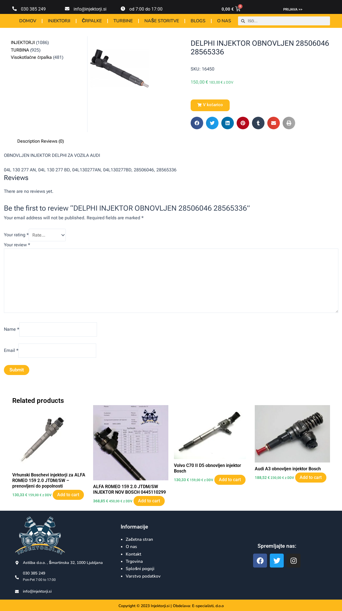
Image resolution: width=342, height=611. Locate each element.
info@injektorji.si (90, 9)
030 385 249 (33, 9)
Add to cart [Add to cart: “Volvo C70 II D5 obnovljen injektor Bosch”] (231, 482)
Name (11, 331)
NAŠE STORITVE (161, 21)
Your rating (16, 235)
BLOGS (198, 21)
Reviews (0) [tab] (52, 141)
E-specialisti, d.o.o (208, 605)
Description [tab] (28, 141)
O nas (131, 547)
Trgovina (135, 561)
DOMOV (27, 21)
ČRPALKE (92, 21)
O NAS (224, 21)
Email (11, 353)
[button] (210, 105)
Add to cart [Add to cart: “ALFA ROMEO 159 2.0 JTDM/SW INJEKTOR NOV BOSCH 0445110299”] (150, 504)
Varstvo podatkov (143, 576)
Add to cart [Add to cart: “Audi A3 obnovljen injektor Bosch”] (312, 480)
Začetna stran (140, 539)
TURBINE (123, 21)
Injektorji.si (160, 605)
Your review (17, 244)
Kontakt (134, 554)
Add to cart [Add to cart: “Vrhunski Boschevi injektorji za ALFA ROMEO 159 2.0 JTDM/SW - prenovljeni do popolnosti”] (69, 498)
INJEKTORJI (59, 21)
